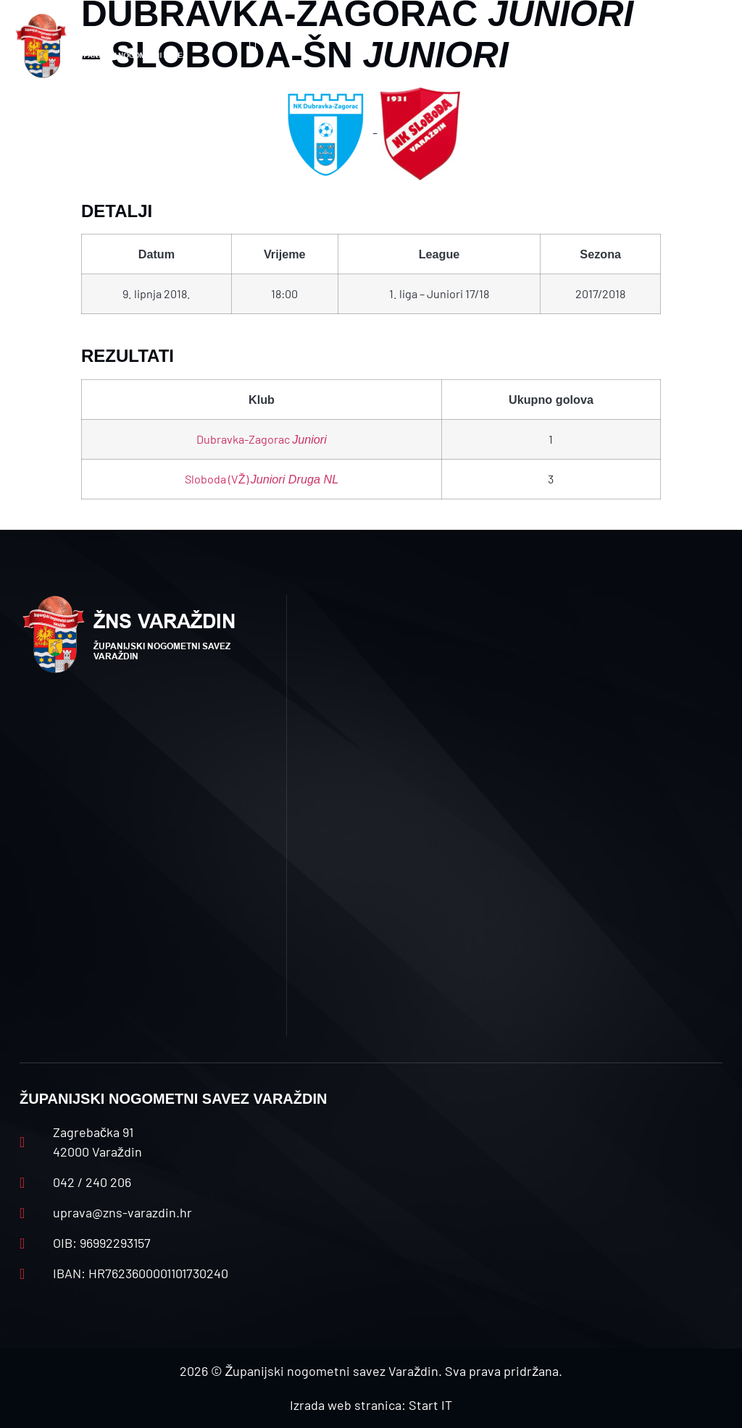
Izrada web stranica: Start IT (371, 1405)
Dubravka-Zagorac (261, 439)
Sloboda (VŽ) (261, 479)
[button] (252, 46)
